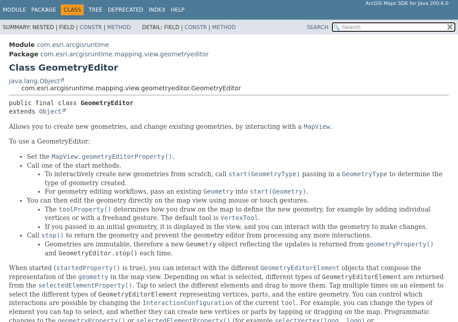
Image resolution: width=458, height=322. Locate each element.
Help (178, 10)
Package (43, 10)
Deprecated (126, 10)
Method (119, 27)
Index (157, 10)
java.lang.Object (34, 81)
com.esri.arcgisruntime (73, 44)
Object (50, 111)
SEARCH (318, 27)
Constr (91, 27)
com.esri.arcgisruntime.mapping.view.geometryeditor (124, 54)
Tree (95, 10)
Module (14, 10)
